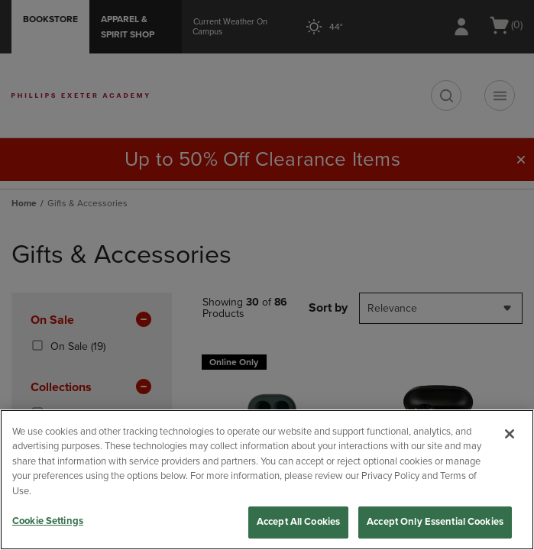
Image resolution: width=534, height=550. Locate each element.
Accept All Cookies (298, 522)
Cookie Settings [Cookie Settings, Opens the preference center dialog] (47, 521)
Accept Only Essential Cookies (435, 522)
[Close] (509, 434)
